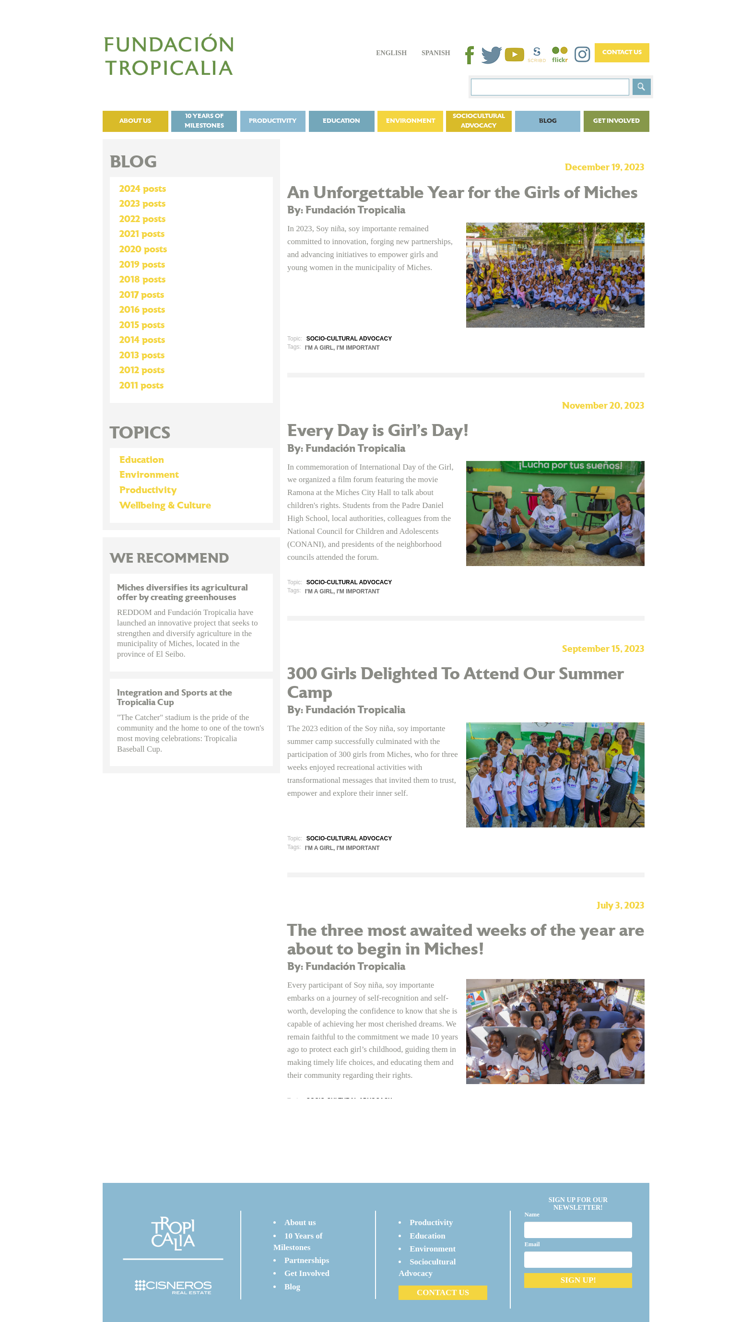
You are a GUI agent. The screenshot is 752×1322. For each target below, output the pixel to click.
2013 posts (141, 355)
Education (341, 121)
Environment (410, 121)
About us (135, 121)
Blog (548, 121)
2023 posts (142, 204)
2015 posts (141, 325)
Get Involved (616, 121)
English (391, 53)
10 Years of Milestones (204, 121)
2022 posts (142, 219)
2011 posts (141, 385)
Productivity (273, 121)
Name (531, 1214)
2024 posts (142, 189)
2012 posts (141, 370)
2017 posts (141, 295)
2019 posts (142, 265)
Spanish (436, 53)
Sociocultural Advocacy (479, 121)
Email (532, 1244)
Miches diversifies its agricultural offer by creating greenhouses (182, 592)
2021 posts (141, 234)
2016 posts (142, 310)
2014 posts (142, 340)
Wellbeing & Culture (165, 505)
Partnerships (306, 1260)
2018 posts (142, 279)
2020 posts (143, 249)
